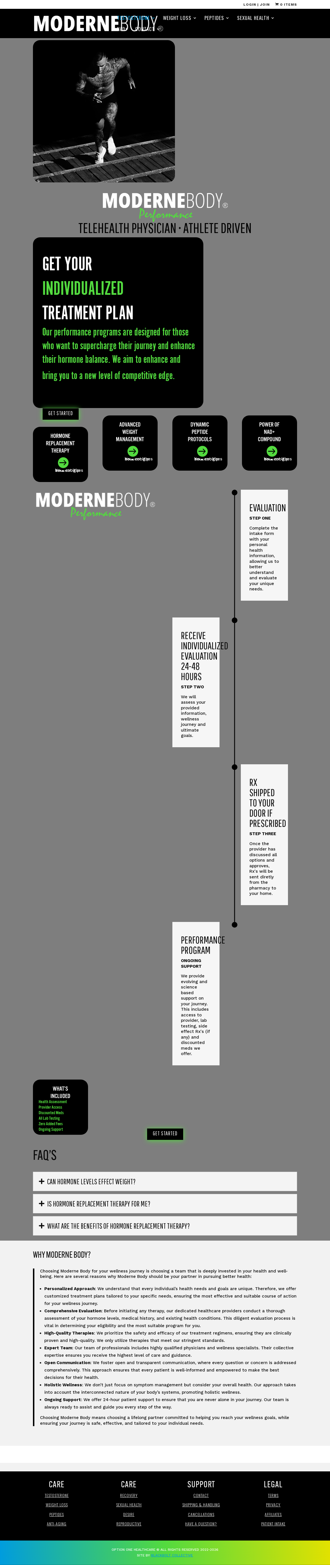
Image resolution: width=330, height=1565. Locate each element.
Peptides (214, 18)
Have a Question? (201, 1524)
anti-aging (56, 1524)
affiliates (273, 1514)
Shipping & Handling (201, 1505)
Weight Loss (177, 18)
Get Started (60, 413)
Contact (145, 29)
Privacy (273, 1505)
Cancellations (201, 1514)
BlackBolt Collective (172, 1555)
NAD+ (122, 29)
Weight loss (57, 1505)
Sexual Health (253, 18)
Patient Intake (273, 1524)
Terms (273, 1495)
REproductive (128, 1524)
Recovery (129, 1495)
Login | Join (256, 5)
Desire (128, 1514)
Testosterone (133, 18)
